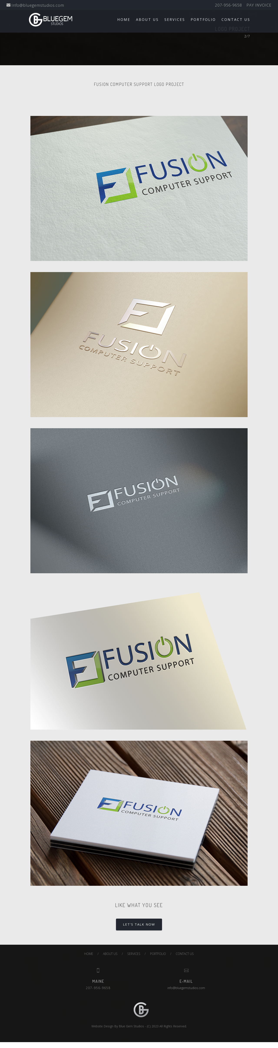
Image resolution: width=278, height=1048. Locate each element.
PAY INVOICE (259, 5)
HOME (123, 20)
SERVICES (174, 20)
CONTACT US (236, 20)
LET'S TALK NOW (139, 924)
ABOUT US (147, 20)
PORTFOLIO (203, 20)
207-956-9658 (228, 5)
